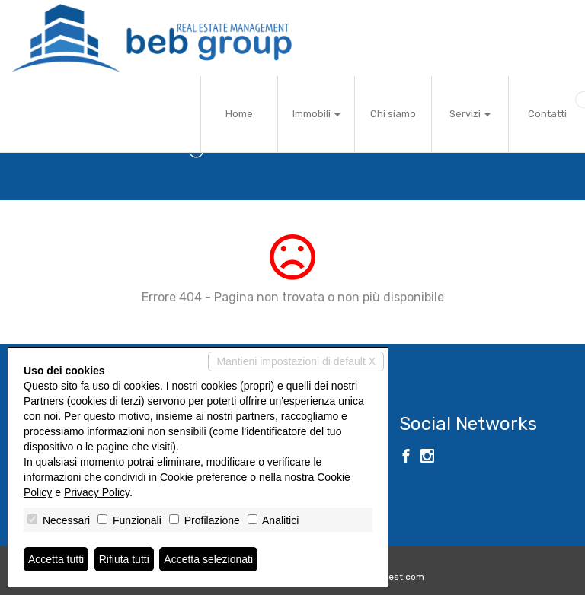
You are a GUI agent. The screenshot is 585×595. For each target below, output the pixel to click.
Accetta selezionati (208, 559)
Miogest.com (396, 576)
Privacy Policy (96, 492)
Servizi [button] (470, 113)
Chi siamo (393, 113)
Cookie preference (203, 477)
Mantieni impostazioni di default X (296, 361)
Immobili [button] (316, 113)
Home (239, 113)
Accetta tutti (56, 559)
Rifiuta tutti (124, 559)
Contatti (547, 113)
